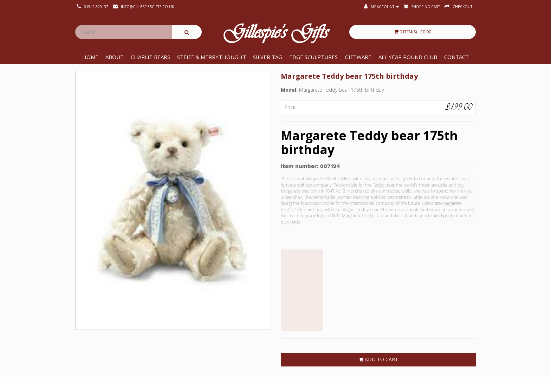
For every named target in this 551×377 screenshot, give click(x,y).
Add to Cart (378, 359)
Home (90, 56)
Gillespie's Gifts (275, 34)
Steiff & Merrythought (211, 56)
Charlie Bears (150, 56)
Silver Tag (267, 56)
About (114, 56)
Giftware (358, 56)
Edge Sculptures (313, 56)
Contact (456, 56)
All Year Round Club (407, 56)
